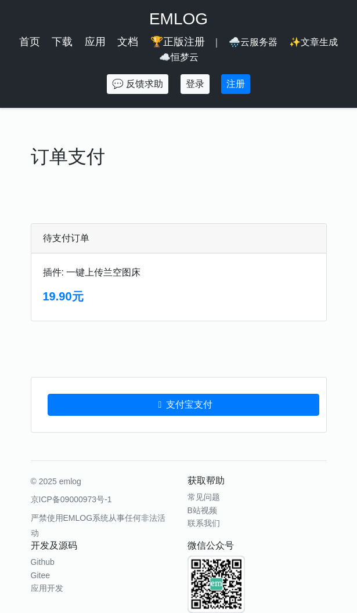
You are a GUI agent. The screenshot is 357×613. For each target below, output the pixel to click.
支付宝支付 (183, 404)
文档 (127, 42)
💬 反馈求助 (137, 84)
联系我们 (203, 523)
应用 (95, 42)
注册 (235, 84)
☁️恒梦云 (179, 57)
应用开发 (47, 588)
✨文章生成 (313, 42)
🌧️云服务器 (253, 42)
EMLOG (178, 19)
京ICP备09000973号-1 (71, 499)
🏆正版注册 (177, 42)
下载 (62, 42)
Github (43, 562)
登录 (195, 84)
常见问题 (203, 497)
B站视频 (202, 510)
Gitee (40, 575)
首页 (29, 42)
